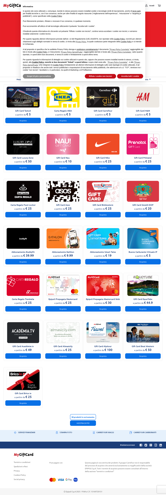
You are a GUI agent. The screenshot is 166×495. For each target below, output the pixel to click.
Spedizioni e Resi (21, 466)
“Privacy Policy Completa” (119, 49)
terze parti (136, 11)
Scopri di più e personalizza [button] (39, 76)
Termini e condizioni (22, 462)
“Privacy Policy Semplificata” (72, 52)
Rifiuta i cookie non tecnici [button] (100, 76)
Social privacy (19, 479)
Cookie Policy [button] (56, 16)
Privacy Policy (81, 41)
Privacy (17, 471)
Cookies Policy (20, 475)
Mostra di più (83, 423)
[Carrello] (159, 5)
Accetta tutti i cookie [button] (130, 76)
